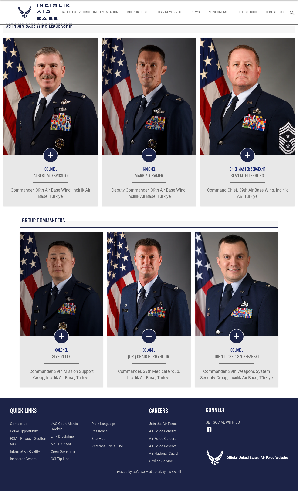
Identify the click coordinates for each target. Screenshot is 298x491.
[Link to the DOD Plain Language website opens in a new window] (103, 424)
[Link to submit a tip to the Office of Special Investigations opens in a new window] (60, 459)
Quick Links (23, 410)
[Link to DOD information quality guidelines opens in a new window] (25, 451)
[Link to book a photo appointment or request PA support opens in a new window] (246, 12)
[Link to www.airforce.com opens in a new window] (163, 424)
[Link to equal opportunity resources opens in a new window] (24, 431)
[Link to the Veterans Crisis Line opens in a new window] (107, 446)
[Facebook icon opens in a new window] (209, 429)
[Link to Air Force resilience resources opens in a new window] (99, 431)
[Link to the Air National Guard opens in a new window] (163, 453)
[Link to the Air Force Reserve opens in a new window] (162, 446)
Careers (158, 410)
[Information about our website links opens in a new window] (63, 436)
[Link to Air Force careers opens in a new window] (162, 439)
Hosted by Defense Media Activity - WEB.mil (149, 472)
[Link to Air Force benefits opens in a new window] (163, 431)
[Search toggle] (293, 12)
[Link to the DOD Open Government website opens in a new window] (64, 451)
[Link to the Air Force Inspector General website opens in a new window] (23, 459)
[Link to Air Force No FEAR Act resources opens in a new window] (61, 444)
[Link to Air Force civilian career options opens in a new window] (161, 461)
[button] (7, 12)
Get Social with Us (223, 422)
